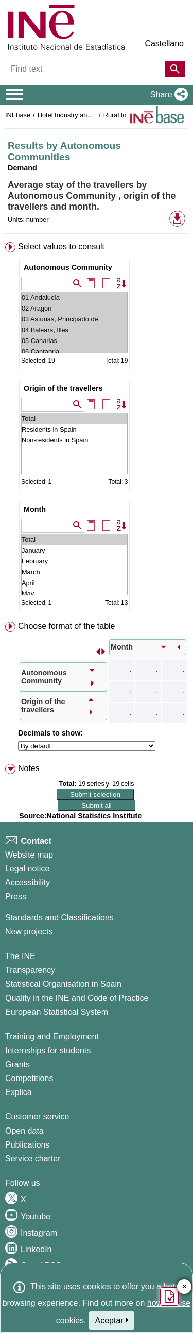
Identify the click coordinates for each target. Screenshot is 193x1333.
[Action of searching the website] (175, 69)
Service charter (33, 1158)
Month (35, 509)
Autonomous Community (68, 267)
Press (15, 896)
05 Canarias (74, 340)
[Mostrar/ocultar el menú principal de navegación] (14, 95)
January (74, 550)
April (74, 582)
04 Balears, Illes (74, 329)
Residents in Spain (74, 429)
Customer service (37, 1116)
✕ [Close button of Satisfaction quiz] (184, 1287)
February (74, 561)
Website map (29, 854)
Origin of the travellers (63, 388)
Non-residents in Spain (74, 440)
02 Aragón (74, 308)
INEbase (17, 115)
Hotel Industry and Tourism (77, 115)
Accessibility (27, 882)
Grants (17, 1064)
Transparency (30, 970)
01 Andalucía (74, 297)
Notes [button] (29, 768)
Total (74, 418)
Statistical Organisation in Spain (63, 984)
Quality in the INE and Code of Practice (76, 998)
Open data (24, 1130)
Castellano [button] (164, 43)
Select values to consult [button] (61, 246)
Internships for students (48, 1050)
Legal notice (27, 868)
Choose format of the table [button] (66, 626)
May (74, 593)
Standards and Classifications (59, 917)
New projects (28, 931)
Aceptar (112, 1320)
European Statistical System (56, 1011)
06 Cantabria (74, 351)
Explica (18, 1092)
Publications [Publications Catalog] (27, 1144)
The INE (20, 956)
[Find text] (87, 69)
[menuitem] (96, 429)
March (74, 572)
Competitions (29, 1078)
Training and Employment (52, 1036)
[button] (167, 95)
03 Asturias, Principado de (74, 319)
